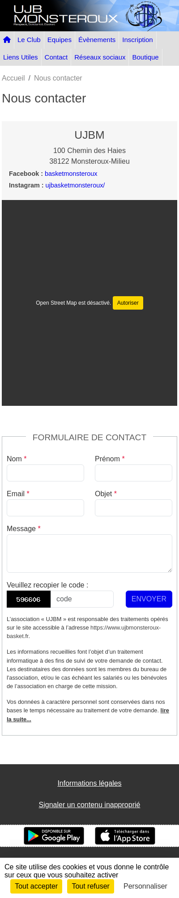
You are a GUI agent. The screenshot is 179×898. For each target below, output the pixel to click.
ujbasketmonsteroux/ (75, 185)
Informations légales (89, 783)
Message (24, 528)
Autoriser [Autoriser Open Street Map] (128, 303)
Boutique (145, 57)
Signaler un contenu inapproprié (90, 805)
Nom (16, 459)
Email (18, 494)
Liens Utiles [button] (20, 57)
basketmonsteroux (71, 173)
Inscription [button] (137, 39)
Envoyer (149, 599)
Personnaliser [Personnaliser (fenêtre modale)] (145, 886)
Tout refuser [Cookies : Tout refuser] (90, 886)
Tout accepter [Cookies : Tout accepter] (36, 886)
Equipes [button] (59, 39)
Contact (56, 57)
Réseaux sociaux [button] (99, 57)
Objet (106, 494)
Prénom (110, 459)
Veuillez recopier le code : (47, 585)
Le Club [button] (29, 39)
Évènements (96, 39)
